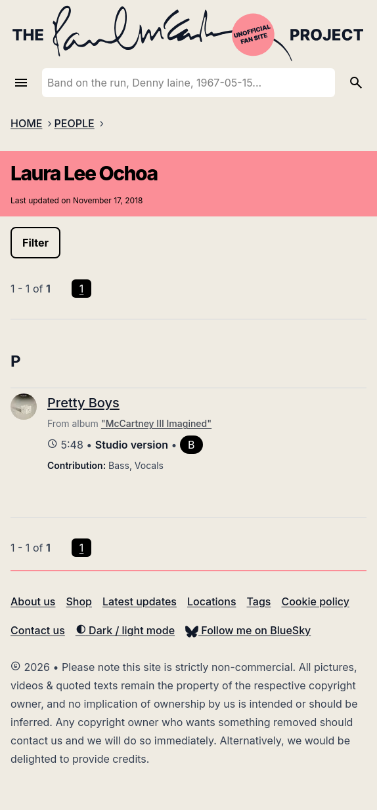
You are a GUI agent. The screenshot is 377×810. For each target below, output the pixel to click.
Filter (35, 242)
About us (33, 601)
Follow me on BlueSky (248, 630)
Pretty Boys (83, 403)
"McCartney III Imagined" (156, 423)
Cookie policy (315, 601)
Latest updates (139, 601)
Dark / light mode (125, 630)
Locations (211, 601)
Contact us (38, 630)
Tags (259, 601)
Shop (79, 601)
